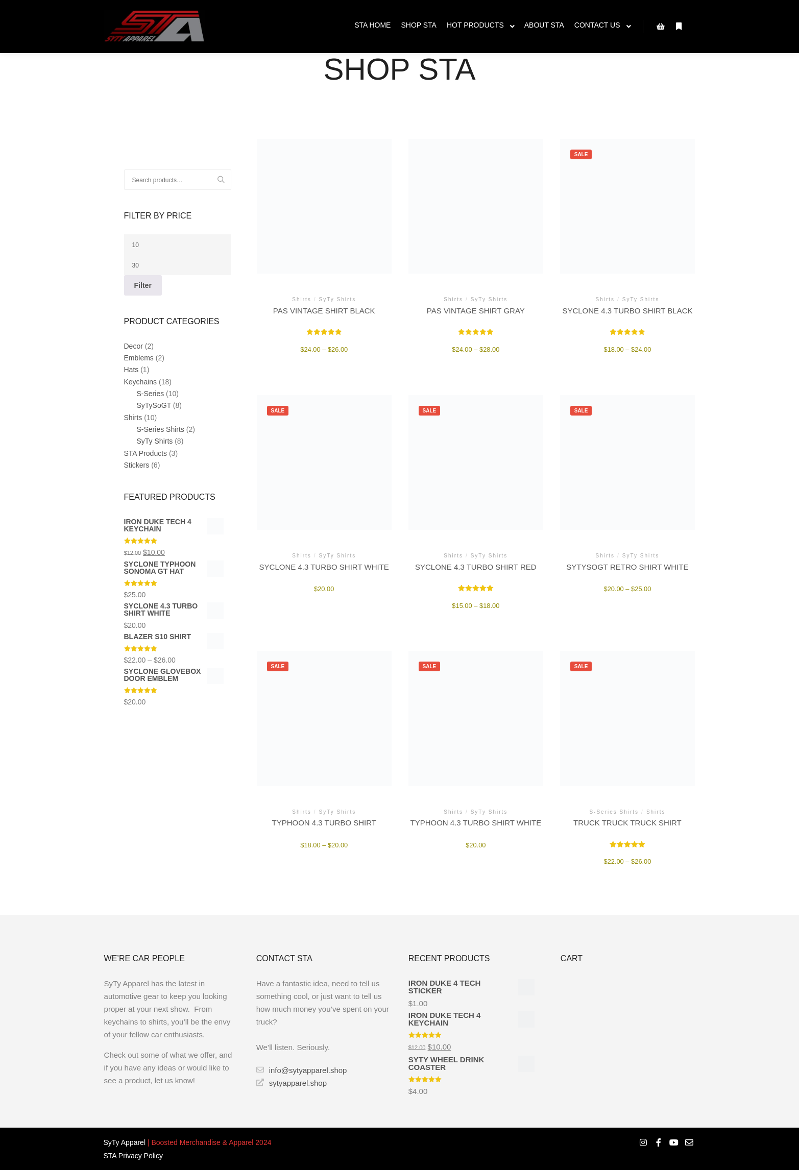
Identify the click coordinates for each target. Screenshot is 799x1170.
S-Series (150, 393)
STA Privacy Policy (133, 1156)
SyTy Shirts (155, 441)
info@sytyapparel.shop (301, 1070)
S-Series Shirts (160, 429)
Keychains (140, 382)
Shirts (133, 417)
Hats (131, 369)
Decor (133, 346)
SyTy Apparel (125, 1142)
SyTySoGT (154, 405)
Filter (143, 285)
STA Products (145, 453)
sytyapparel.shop (291, 1083)
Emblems (139, 358)
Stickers (137, 465)
